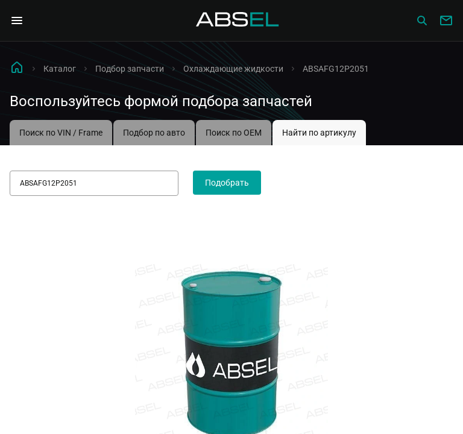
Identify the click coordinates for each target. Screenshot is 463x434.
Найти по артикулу (319, 132)
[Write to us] (446, 20)
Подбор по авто (154, 132)
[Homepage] (237, 20)
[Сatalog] (422, 20)
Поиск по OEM (234, 132)
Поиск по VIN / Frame (60, 132)
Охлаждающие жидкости (233, 69)
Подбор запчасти (129, 69)
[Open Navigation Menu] (17, 20)
